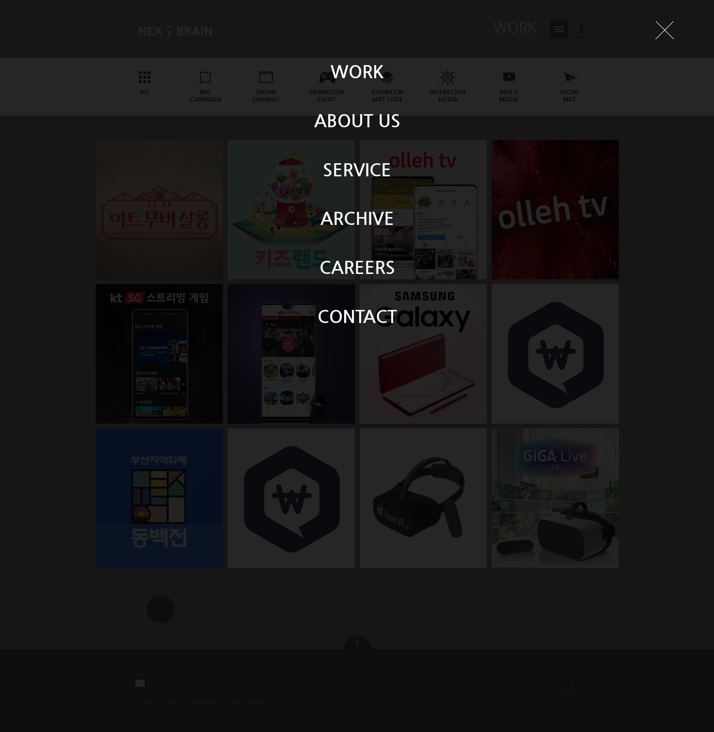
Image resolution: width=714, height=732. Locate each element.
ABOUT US (357, 120)
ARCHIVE (357, 218)
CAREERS (357, 267)
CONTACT (357, 316)
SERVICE (357, 169)
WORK (357, 71)
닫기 (664, 30)
